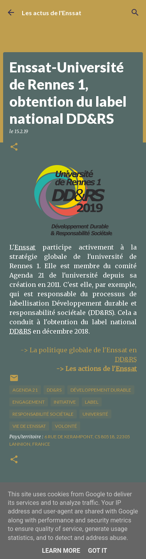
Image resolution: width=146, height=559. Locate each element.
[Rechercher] (135, 12)
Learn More (61, 550)
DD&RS (54, 390)
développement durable (100, 390)
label (92, 402)
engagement (28, 402)
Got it (97, 550)
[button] (14, 147)
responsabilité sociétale (43, 414)
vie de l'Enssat (29, 426)
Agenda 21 (25, 390)
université (95, 414)
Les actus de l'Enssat (51, 12)
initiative (65, 402)
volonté (66, 426)
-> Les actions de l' (96, 369)
